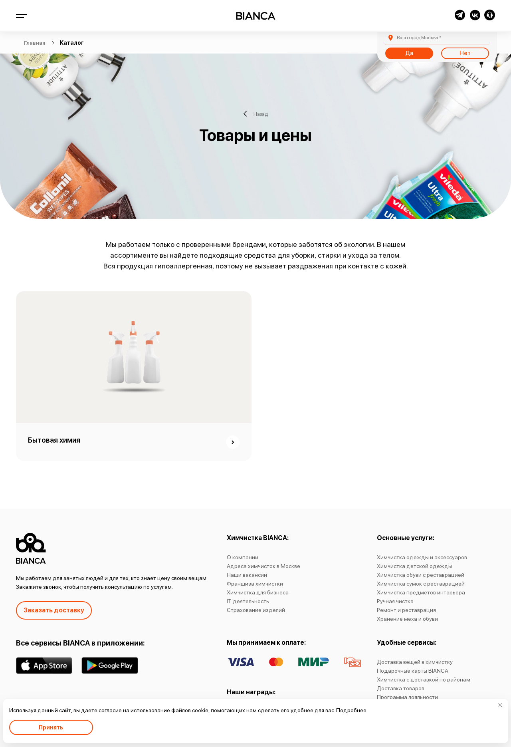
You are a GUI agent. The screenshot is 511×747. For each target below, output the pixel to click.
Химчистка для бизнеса (258, 592)
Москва (419, 37)
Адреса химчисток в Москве (263, 566)
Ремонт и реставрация (406, 610)
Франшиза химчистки (255, 583)
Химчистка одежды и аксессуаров (422, 557)
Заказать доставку (54, 610)
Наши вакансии (247, 575)
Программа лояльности (407, 697)
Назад (256, 113)
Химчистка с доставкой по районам (423, 679)
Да (409, 53)
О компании (242, 557)
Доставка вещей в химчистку (415, 662)
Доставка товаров (400, 688)
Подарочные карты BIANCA (412, 671)
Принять (51, 727)
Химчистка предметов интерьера (421, 592)
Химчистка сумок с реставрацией (421, 583)
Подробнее (351, 710)
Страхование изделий (256, 610)
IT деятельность (248, 601)
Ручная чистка (395, 601)
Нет (465, 53)
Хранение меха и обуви (407, 619)
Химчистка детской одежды (414, 566)
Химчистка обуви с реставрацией (420, 575)
